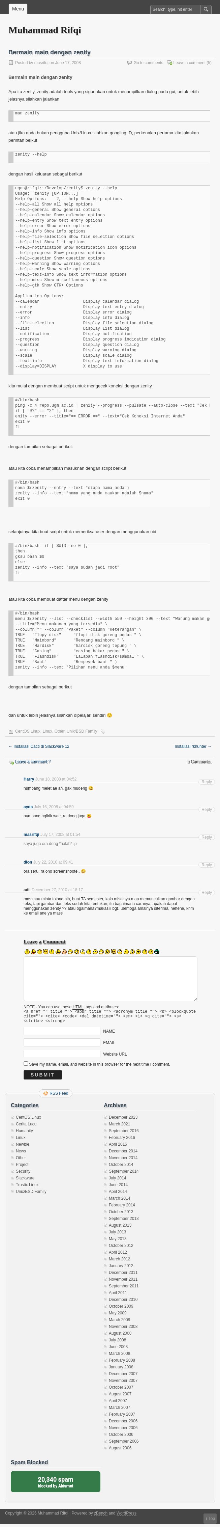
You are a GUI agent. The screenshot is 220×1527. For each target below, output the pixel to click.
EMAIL (109, 1045)
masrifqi (41, 62)
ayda (28, 807)
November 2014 (123, 1160)
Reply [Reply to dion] (206, 865)
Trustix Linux (27, 1187)
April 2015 (118, 1147)
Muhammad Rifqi (44, 30)
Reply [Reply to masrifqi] (206, 837)
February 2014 (122, 1208)
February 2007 (122, 1417)
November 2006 (123, 1430)
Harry (29, 779)
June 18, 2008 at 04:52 (56, 779)
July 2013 (117, 1235)
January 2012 (121, 1268)
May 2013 (118, 1241)
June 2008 (118, 1349)
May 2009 (118, 1316)
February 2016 (122, 1140)
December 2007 (123, 1376)
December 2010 (123, 1302)
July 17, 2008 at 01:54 (60, 834)
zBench (100, 1516)
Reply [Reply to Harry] (206, 782)
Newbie (22, 1147)
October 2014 (121, 1167)
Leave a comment (190, 62)
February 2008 (122, 1363)
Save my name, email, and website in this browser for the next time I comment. (99, 1067)
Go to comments (148, 62)
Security (23, 1174)
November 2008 (123, 1329)
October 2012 (121, 1248)
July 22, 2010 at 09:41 (53, 862)
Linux (47, 731)
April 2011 (118, 1295)
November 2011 (123, 1282)
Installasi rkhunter (193, 746)
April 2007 (118, 1403)
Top (212, 1518)
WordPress (126, 1516)
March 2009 (119, 1322)
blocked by (55, 1484)
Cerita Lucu (26, 1127)
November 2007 (123, 1383)
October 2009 (121, 1309)
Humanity (24, 1133)
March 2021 (119, 1127)
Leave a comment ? (33, 761)
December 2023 (123, 1120)
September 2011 (124, 1289)
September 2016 (124, 1133)
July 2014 (117, 1181)
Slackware (25, 1181)
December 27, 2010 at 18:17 (57, 890)
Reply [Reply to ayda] (206, 809)
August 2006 (120, 1451)
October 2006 (121, 1437)
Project (22, 1167)
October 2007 (121, 1390)
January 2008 (121, 1370)
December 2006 (123, 1424)
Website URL (115, 1057)
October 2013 (121, 1214)
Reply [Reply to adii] (206, 892)
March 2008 (119, 1356)
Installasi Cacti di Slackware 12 (38, 746)
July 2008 (117, 1343)
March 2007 (119, 1410)
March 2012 (119, 1262)
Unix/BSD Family (82, 731)
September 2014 (124, 1174)
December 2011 (123, 1275)
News (21, 1154)
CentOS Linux (27, 731)
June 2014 (118, 1187)
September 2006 (124, 1444)
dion (28, 862)
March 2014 (119, 1201)
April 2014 (118, 1194)
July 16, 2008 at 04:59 (54, 807)
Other (59, 731)
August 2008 (120, 1336)
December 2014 (123, 1154)
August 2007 (120, 1397)
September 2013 (124, 1221)
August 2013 (120, 1228)
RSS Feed (59, 1096)
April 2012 (118, 1255)
